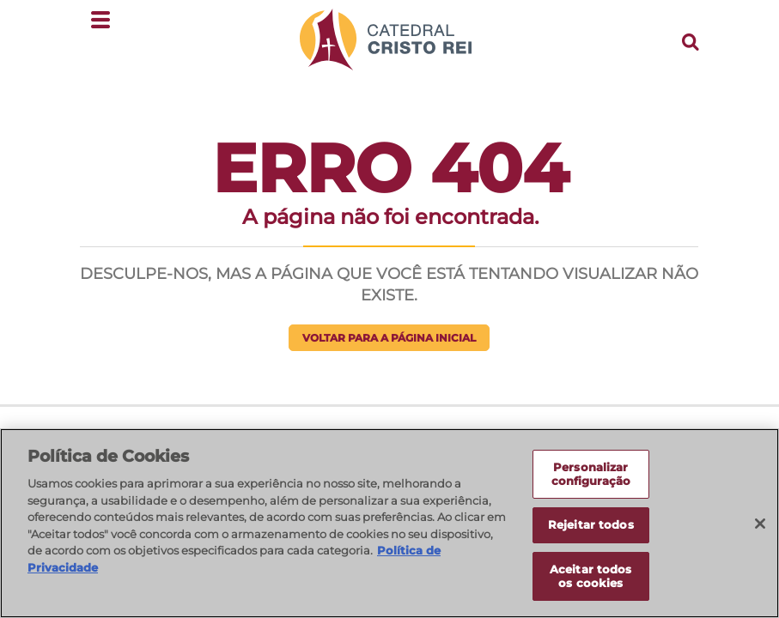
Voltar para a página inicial (389, 337)
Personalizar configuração (591, 480)
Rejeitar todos (591, 530)
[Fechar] (760, 529)
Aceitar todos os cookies (591, 582)
